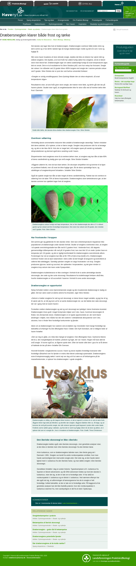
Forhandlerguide (112, 20)
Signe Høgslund (8, 40)
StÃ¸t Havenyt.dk (129, 12)
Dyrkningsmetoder (56, 24)
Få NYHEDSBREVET (87, 11)
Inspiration (82, 24)
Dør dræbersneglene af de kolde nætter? (49, 543)
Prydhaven (27, 24)
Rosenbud (118, 96)
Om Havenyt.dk (71, 11)
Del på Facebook (122, 29)
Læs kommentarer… (70, 503)
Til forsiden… (12, 13)
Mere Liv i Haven (51, 3)
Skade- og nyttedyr (34, 29)
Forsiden (10, 29)
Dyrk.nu (85, 3)
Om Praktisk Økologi (80, 20)
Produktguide (97, 20)
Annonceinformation (33, 558)
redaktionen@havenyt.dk (16, 558)
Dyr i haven (70, 24)
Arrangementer (63, 20)
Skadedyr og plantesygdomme (101, 24)
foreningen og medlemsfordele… (111, 561)
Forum (20, 20)
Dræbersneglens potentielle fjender (47, 536)
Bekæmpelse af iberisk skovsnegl (46, 523)
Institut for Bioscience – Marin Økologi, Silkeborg (53, 40)
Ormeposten (119, 75)
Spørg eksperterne (33, 20)
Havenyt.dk (119, 3)
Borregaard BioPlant (122, 87)
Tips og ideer (49, 20)
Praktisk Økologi (17, 3)
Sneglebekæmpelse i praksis (44, 516)
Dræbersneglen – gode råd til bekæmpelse (50, 530)
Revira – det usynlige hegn (124, 81)
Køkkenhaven (40, 24)
